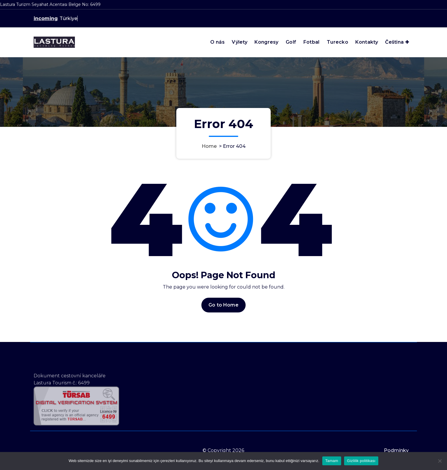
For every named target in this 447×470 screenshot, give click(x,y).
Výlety (239, 42)
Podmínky (396, 450)
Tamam (331, 460)
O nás (217, 42)
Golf (291, 42)
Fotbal (311, 42)
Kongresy (266, 42)
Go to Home (223, 305)
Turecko (337, 42)
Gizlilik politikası (361, 460)
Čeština (394, 42)
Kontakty (366, 42)
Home (209, 146)
